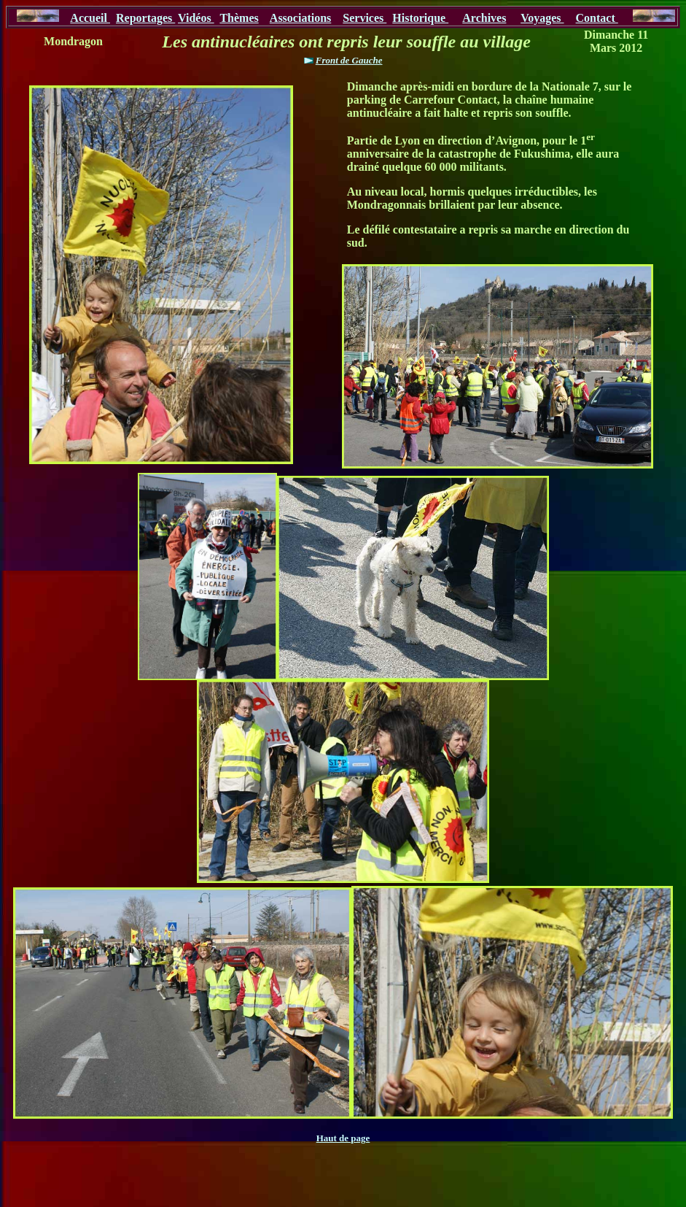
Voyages (542, 18)
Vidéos (196, 18)
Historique (420, 18)
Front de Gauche (349, 60)
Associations (300, 18)
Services (364, 18)
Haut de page (343, 1138)
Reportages (145, 18)
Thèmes (238, 18)
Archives (484, 18)
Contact (597, 18)
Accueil (90, 18)
